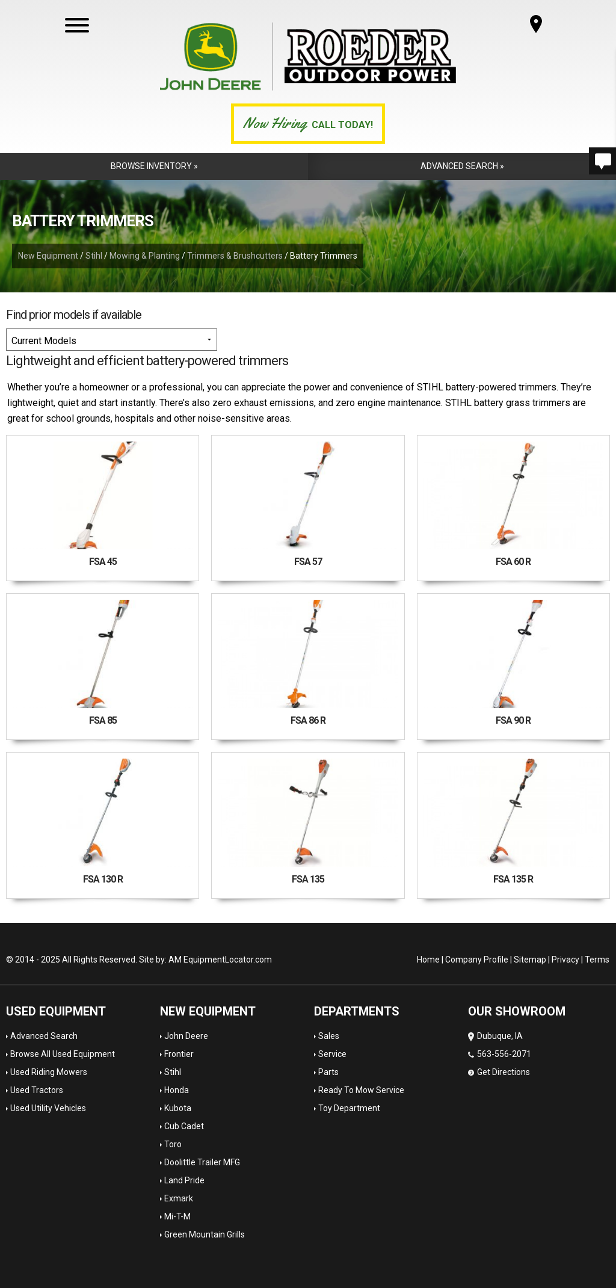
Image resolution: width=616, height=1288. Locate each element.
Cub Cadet (184, 1126)
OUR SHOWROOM (516, 1011)
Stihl (93, 255)
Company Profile (476, 959)
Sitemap (530, 959)
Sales (328, 1036)
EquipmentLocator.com (227, 959)
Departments (356, 1011)
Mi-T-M (177, 1216)
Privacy (565, 959)
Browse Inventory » (154, 166)
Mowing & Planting (144, 255)
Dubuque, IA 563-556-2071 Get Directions (499, 1054)
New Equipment (48, 255)
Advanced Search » (462, 166)
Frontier (179, 1054)
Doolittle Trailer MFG (202, 1162)
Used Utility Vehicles (48, 1108)
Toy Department (349, 1108)
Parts (328, 1072)
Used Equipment (56, 1011)
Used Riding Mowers (48, 1072)
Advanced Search (44, 1036)
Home (428, 959)
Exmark (178, 1198)
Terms (597, 959)
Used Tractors (36, 1090)
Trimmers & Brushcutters (235, 255)
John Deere (186, 1036)
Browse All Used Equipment (62, 1054)
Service (332, 1054)
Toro (173, 1144)
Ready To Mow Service (361, 1090)
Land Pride (184, 1180)
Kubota (177, 1108)
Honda (176, 1090)
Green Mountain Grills (204, 1234)
